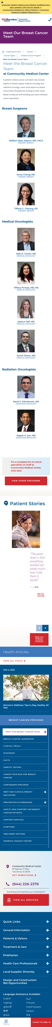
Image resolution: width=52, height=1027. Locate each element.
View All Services (22, 900)
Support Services (13, 820)
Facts (6, 760)
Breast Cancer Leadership (18, 739)
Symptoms (9, 827)
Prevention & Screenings (17, 802)
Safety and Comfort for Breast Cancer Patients (21, 811)
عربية (28, 998)
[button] (41, 1022)
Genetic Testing (12, 767)
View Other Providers (26, 481)
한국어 (6, 1015)
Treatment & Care (13, 52)
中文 (28, 1015)
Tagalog (7, 1002)
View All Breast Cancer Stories (39, 639)
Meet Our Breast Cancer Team (23, 732)
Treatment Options (14, 834)
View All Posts (13, 661)
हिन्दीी (5, 1011)
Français (30, 1002)
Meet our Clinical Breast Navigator (17, 793)
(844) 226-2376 (25, 884)
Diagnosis (9, 753)
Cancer (30, 52)
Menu (6, 1022)
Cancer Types (9, 56)
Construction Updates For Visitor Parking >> (21, 10)
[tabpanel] (26, 529)
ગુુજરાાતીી (7, 1006)
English (7, 998)
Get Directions (22, 875)
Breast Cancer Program (31, 56)
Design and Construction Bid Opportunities (20, 981)
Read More (41, 595)
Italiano (30, 1011)
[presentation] (39, 576)
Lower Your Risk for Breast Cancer (19, 776)
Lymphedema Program (16, 785)
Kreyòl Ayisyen (33, 1006)
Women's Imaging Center (17, 841)
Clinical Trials (12, 746)
